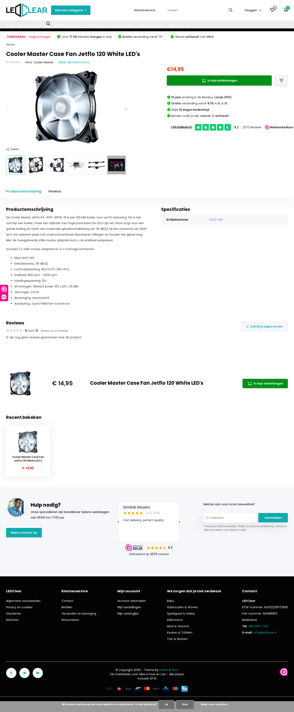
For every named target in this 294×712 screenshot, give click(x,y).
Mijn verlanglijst (128, 613)
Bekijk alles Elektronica (73, 62)
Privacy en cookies (19, 607)
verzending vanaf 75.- (143, 37)
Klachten (12, 620)
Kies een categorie (70, 10)
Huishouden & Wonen (34, 26)
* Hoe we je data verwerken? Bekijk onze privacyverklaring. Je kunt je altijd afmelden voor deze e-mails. (245, 528)
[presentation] (7, 109)
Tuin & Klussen (179, 26)
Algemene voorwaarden (23, 601)
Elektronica (97, 26)
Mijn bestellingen (129, 607)
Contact (67, 601)
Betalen (66, 607)
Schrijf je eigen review (264, 326)
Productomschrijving (23, 191)
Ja (166, 704)
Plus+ (175, 670)
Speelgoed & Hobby (69, 26)
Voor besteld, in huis (86, 37)
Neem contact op (24, 533)
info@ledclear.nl (265, 632)
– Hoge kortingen (29, 37)
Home (10, 44)
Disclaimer (13, 613)
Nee (185, 704)
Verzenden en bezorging (78, 613)
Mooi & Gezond (122, 26)
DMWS (163, 670)
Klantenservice (144, 10)
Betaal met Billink (194, 37)
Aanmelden (273, 518)
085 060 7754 (258, 626)
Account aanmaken (131, 601)
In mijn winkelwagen (219, 80)
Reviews (54, 191)
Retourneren (70, 620)
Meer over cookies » (214, 704)
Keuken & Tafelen (151, 26)
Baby (10, 26)
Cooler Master (43, 62)
